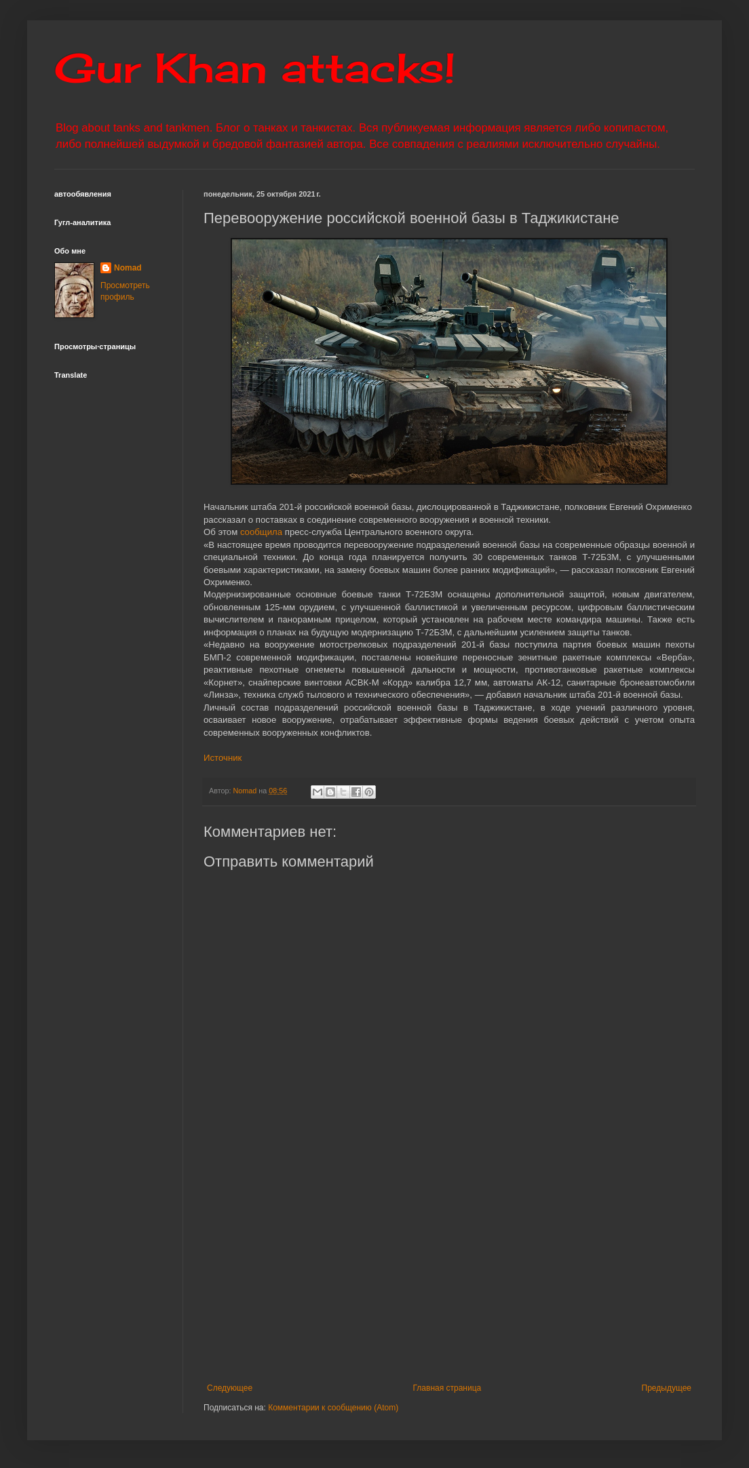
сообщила (261, 532)
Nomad (128, 268)
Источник (223, 758)
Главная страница (447, 1388)
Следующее (229, 1388)
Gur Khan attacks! (254, 67)
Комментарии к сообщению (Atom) (333, 1407)
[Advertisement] (449, 1271)
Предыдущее (666, 1388)
